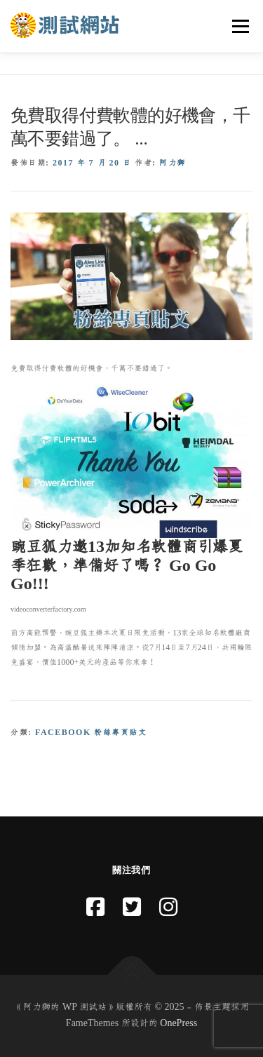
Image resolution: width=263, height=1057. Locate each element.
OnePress (178, 1023)
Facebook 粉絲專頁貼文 (91, 732)
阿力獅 (172, 163)
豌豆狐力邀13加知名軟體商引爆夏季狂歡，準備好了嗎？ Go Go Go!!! (127, 565)
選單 (238, 26)
